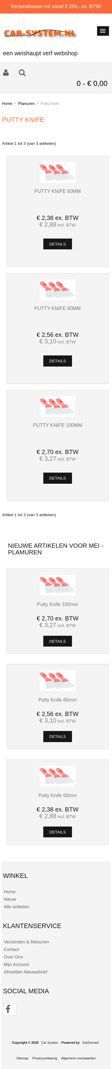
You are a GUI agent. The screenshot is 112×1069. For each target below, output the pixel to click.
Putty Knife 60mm (57, 191)
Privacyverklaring (45, 1058)
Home (7, 103)
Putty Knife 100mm (57, 425)
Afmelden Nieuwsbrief (25, 971)
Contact (11, 949)
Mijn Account (16, 964)
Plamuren (26, 103)
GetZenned (90, 1042)
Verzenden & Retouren (26, 941)
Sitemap (22, 1058)
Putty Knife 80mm (57, 308)
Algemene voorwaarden (78, 1058)
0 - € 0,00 (92, 83)
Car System (49, 1042)
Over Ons (13, 956)
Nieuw (10, 899)
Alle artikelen (16, 906)
